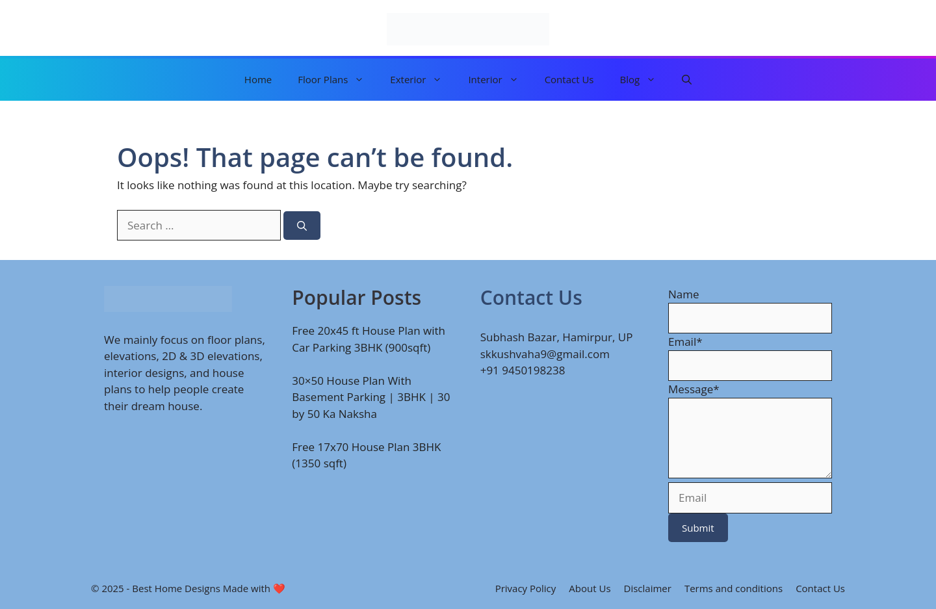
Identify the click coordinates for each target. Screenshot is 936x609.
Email (685, 341)
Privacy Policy (525, 588)
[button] (687, 79)
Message (694, 389)
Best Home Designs (176, 588)
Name (683, 294)
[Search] (301, 225)
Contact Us (569, 79)
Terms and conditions (733, 588)
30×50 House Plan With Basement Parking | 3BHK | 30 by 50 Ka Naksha (371, 397)
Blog (645, 79)
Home (258, 79)
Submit (698, 527)
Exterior (422, 79)
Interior (499, 79)
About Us (589, 588)
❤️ (279, 588)
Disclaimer (647, 588)
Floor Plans (337, 79)
